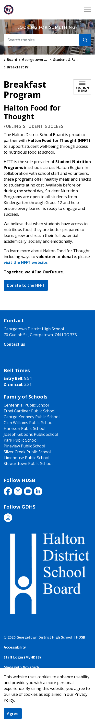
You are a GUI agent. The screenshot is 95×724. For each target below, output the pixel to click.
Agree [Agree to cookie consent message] (13, 713)
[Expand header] (87, 9)
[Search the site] (47, 40)
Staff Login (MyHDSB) (22, 657)
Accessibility (15, 647)
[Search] (85, 40)
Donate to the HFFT (26, 285)
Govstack (31, 667)
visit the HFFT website (26, 262)
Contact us (14, 344)
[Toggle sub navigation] (82, 86)
